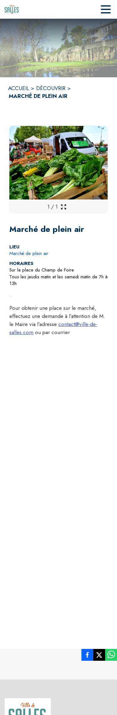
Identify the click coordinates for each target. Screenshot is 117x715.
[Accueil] (12, 9)
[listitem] (87, 656)
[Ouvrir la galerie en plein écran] (63, 207)
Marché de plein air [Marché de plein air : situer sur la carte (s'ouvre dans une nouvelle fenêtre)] (28, 253)
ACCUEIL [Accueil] (18, 88)
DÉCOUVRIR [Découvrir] (51, 88)
